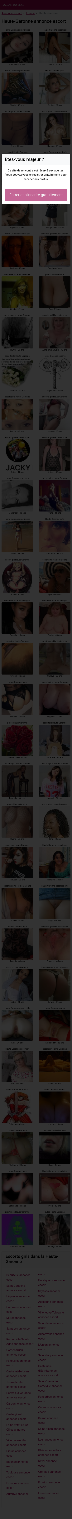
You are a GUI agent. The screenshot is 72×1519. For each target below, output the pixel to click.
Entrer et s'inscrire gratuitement (36, 195)
